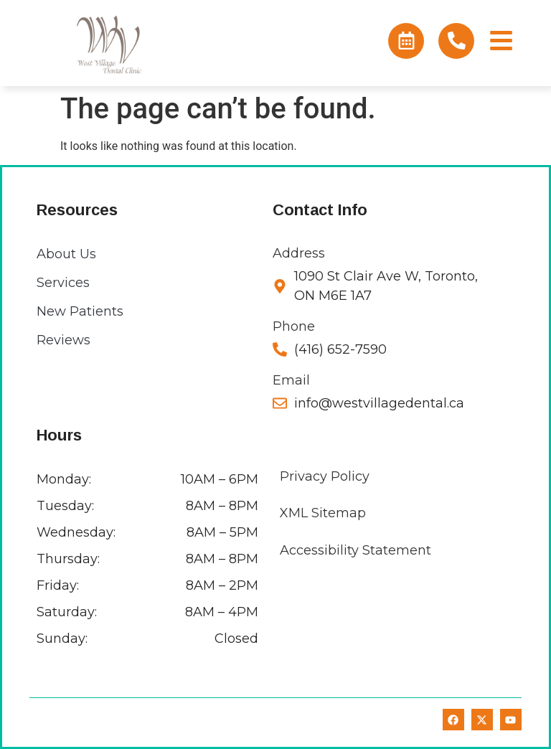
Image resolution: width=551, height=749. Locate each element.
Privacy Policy (324, 476)
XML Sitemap (323, 513)
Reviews (63, 340)
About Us (66, 254)
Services (63, 283)
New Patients (80, 311)
